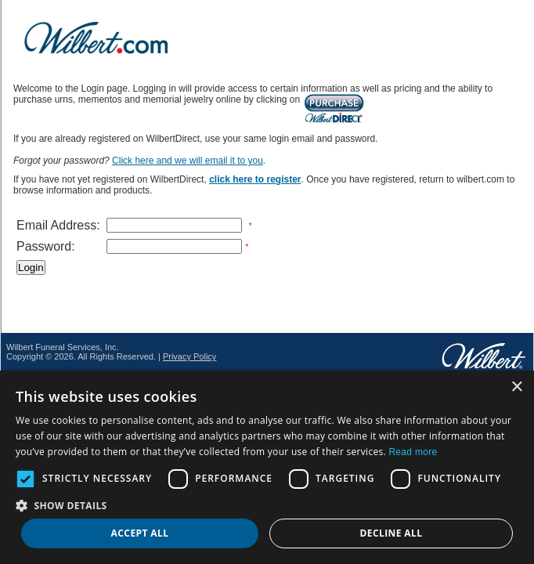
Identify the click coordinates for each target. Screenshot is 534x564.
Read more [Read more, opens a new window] (412, 451)
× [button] (516, 387)
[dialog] (267, 467)
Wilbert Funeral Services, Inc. (62, 347)
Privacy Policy (189, 356)
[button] (267, 504)
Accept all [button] (140, 533)
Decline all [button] (391, 533)
